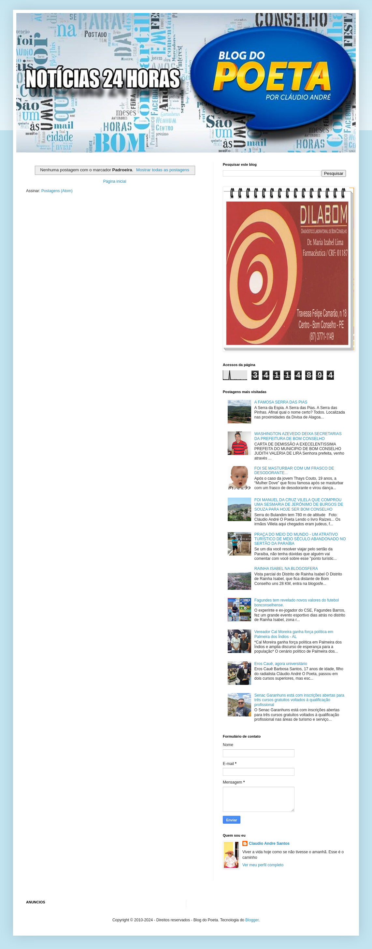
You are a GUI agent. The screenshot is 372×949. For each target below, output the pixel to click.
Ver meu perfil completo (262, 865)
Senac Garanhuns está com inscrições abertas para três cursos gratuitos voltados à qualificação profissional (299, 700)
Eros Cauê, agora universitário (280, 663)
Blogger (252, 920)
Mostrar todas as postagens (162, 169)
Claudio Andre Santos (269, 843)
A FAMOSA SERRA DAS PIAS (281, 402)
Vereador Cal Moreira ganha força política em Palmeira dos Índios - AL (293, 634)
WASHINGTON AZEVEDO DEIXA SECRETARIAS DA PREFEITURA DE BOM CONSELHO (298, 436)
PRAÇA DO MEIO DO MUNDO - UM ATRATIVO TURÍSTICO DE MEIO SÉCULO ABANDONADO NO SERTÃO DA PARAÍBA (300, 539)
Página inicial (114, 181)
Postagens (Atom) (57, 191)
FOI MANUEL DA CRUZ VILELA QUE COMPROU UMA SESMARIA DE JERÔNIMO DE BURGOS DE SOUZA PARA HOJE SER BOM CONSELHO (298, 505)
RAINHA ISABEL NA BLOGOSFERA (286, 568)
